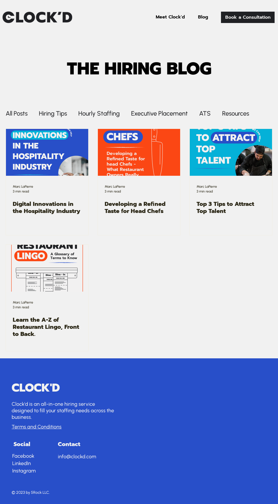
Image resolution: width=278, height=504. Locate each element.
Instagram (24, 471)
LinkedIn (21, 463)
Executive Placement (159, 113)
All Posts (17, 113)
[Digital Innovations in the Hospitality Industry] (47, 152)
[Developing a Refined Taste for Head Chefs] (139, 152)
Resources (235, 113)
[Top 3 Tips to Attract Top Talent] (231, 152)
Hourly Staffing (99, 113)
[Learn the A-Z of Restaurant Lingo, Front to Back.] (47, 268)
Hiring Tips (53, 113)
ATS (205, 113)
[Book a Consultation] (248, 17)
